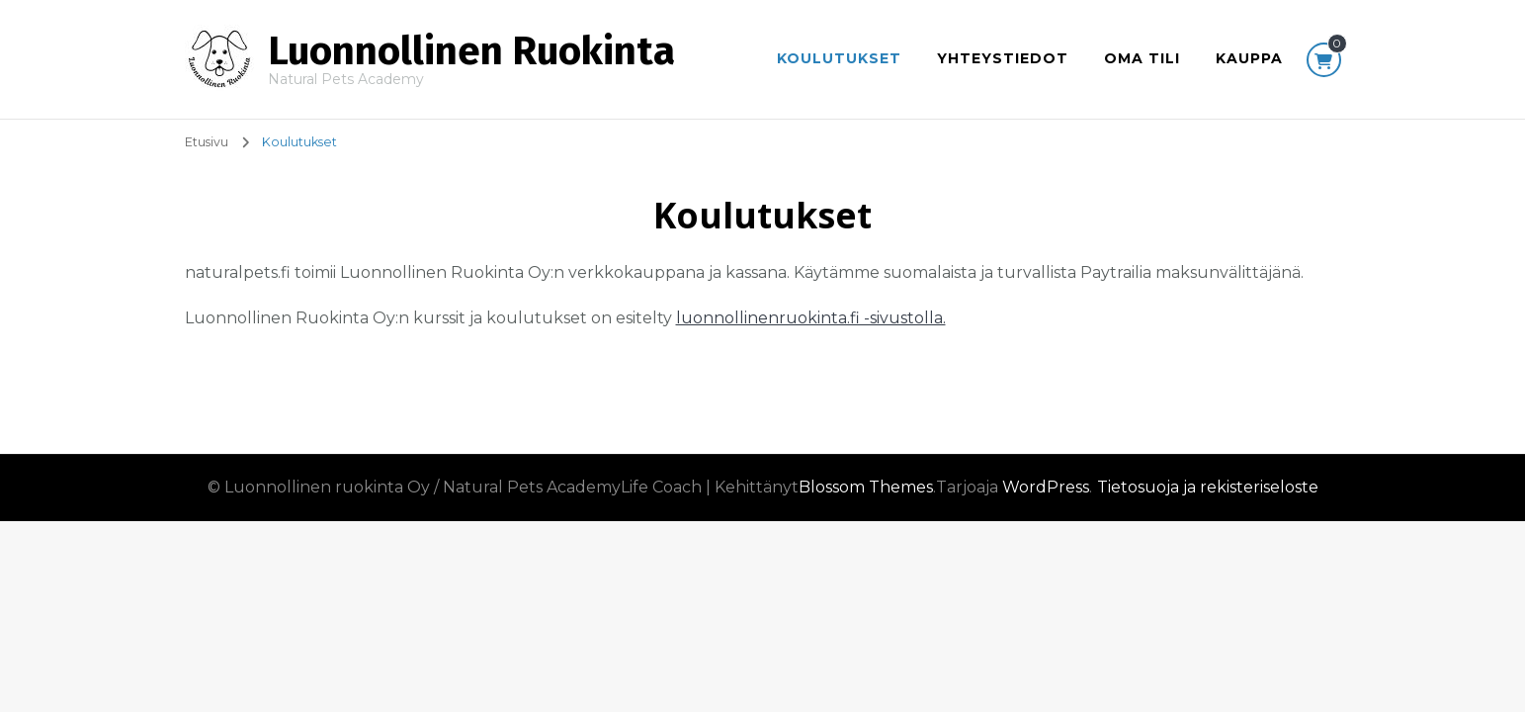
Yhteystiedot (1002, 58)
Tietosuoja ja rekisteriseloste (1207, 487)
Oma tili (1142, 58)
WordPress (1045, 487)
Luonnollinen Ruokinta (471, 51)
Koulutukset (839, 58)
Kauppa (1249, 58)
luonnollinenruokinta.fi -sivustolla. (811, 318)
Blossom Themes (866, 487)
